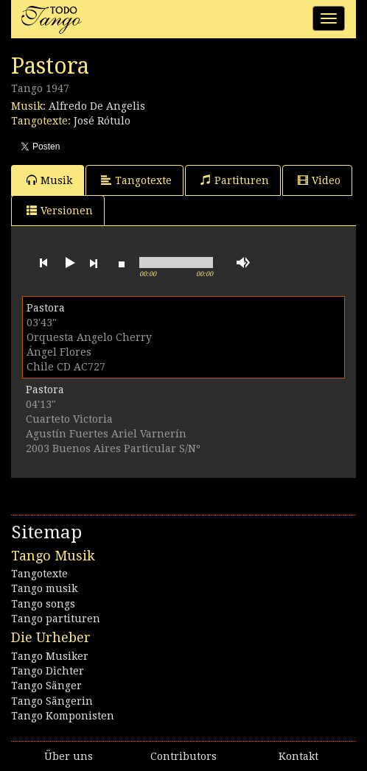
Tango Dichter (47, 671)
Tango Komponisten (62, 716)
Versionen (60, 210)
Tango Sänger (46, 685)
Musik (49, 180)
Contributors (183, 756)
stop (121, 263)
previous (43, 263)
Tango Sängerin (52, 701)
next (93, 263)
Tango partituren (55, 618)
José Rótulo (102, 121)
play (68, 263)
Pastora (46, 308)
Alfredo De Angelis (97, 106)
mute (243, 262)
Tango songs (43, 604)
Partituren (234, 180)
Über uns (68, 756)
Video (319, 180)
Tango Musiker (49, 656)
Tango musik (44, 588)
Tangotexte (136, 180)
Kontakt (298, 756)
